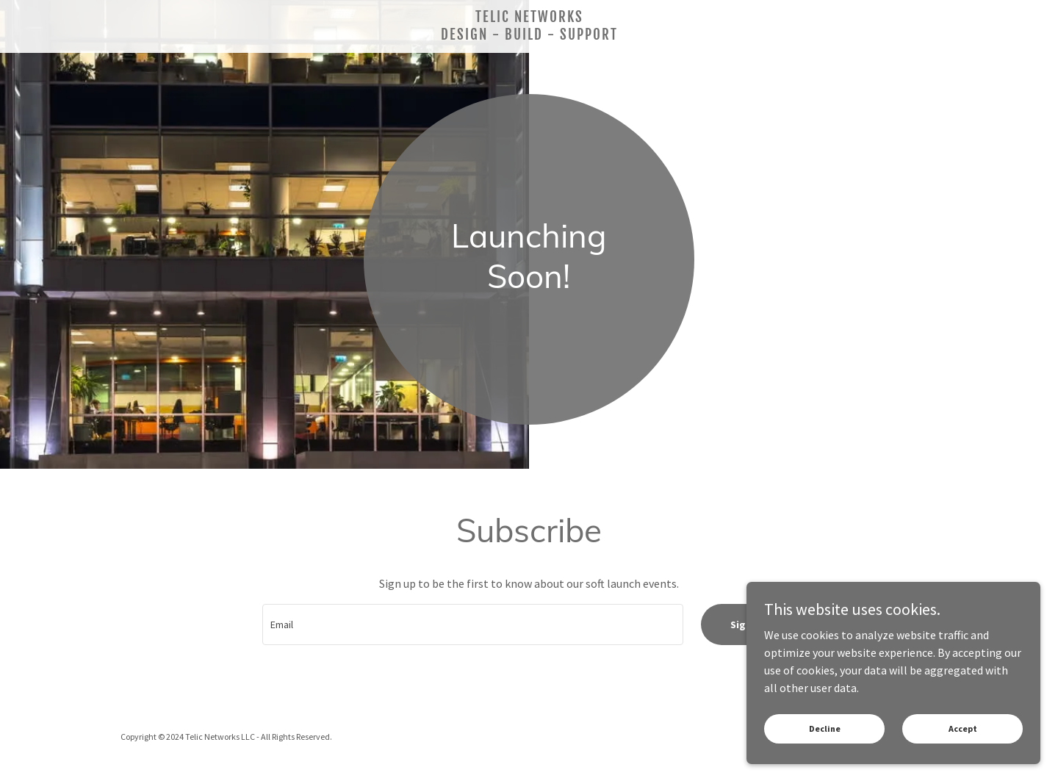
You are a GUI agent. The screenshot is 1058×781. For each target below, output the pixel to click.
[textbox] (472, 624)
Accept (963, 728)
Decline (825, 728)
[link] (529, 35)
